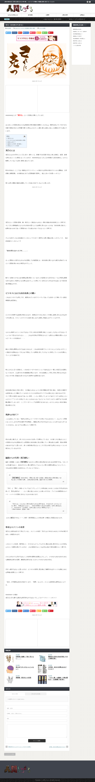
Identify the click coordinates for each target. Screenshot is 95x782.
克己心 (31, 28)
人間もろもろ (46, 780)
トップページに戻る (9, 754)
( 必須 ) (10, 708)
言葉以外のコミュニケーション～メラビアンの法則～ (19, 746)
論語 (34, 28)
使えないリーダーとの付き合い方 (84, 19)
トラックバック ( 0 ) (35, 693)
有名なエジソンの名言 (13, 145)
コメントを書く (42, 28)
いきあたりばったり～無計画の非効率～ (60, 19)
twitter (90, 2)
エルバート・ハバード (20, 28)
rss (87, 2)
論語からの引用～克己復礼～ (15, 144)
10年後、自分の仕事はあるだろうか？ (57, 746)
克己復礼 (27, 28)
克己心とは (10, 138)
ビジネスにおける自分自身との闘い (17, 140)
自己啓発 (30, 15)
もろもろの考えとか (13, 15)
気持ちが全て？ (12, 142)
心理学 (47, 15)
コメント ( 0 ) (15, 693)
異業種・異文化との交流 (23, 677)
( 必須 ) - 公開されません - (14, 713)
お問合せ (82, 15)
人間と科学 (65, 15)
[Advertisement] (21, 98)
